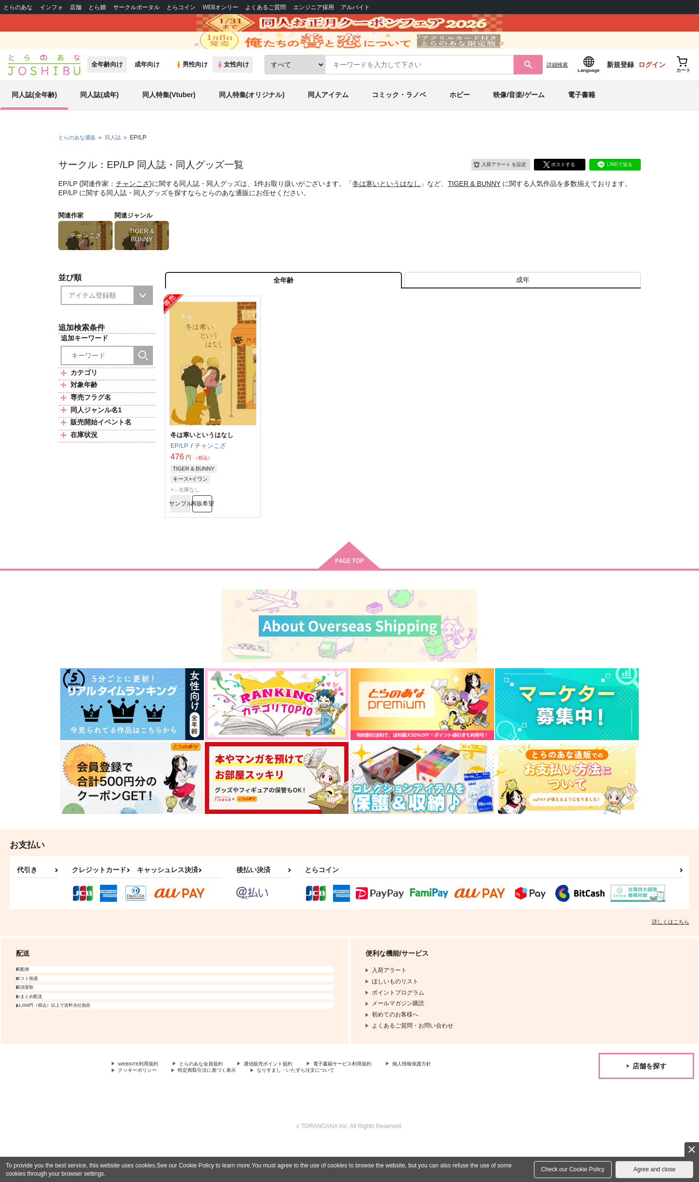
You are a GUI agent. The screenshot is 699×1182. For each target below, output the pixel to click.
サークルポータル (136, 7)
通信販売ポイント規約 (291, 1100)
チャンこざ (133, 207)
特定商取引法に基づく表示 (220, 1108)
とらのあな (18, 7)
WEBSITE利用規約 (142, 1100)
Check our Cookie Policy (573, 1169)
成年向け (147, 88)
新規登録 (620, 88)
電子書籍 (581, 118)
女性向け (232, 88)
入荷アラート (493, 187)
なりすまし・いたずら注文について (322, 1108)
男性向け (191, 88)
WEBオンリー (220, 7)
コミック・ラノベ (399, 118)
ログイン (652, 88)
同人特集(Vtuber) (169, 118)
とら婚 (97, 7)
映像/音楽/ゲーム (519, 118)
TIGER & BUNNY (474, 207)
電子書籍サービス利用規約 (376, 1100)
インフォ (51, 7)
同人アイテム (328, 118)
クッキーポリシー (141, 1108)
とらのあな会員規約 (214, 1100)
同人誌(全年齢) (34, 118)
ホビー (459, 118)
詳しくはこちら (670, 957)
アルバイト (355, 7)
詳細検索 (557, 88)
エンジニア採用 (313, 7)
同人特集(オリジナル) (251, 118)
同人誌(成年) (99, 118)
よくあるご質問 (265, 7)
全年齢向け (107, 88)
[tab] (522, 308)
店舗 (76, 7)
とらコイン (181, 7)
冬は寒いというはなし (386, 207)
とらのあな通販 (78, 160)
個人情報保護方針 (455, 1100)
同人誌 (117, 160)
